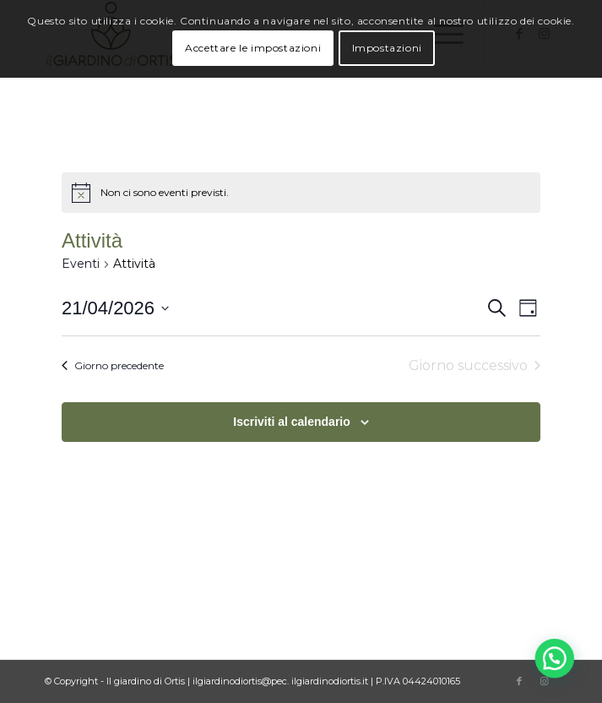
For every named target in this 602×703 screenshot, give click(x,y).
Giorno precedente (113, 365)
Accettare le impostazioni (253, 47)
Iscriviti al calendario (291, 421)
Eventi (81, 263)
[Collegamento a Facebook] (519, 681)
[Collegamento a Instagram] (544, 681)
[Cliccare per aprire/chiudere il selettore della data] (115, 308)
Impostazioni (387, 47)
